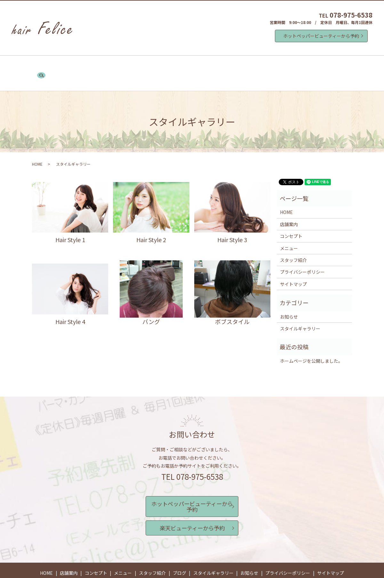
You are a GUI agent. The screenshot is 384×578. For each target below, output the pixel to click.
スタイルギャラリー (252, 65)
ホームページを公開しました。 (311, 344)
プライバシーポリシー (302, 256)
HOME (73, 65)
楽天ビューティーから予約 (192, 502)
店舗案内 (97, 65)
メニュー (155, 65)
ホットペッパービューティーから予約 (321, 36)
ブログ (216, 65)
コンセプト (126, 65)
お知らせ (290, 65)
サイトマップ (293, 268)
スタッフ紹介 (186, 65)
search (312, 65)
